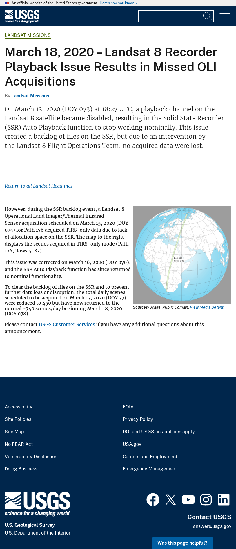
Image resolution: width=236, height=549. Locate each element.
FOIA (128, 407)
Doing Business (21, 469)
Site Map (14, 432)
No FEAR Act (19, 444)
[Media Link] (182, 255)
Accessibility (18, 407)
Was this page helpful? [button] (182, 543)
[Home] (22, 21)
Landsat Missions (28, 35)
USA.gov (132, 444)
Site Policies (18, 419)
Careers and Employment (150, 456)
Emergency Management (150, 469)
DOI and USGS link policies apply (159, 432)
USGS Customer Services (67, 324)
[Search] (208, 16)
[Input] (176, 16)
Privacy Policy (138, 419)
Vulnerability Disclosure (30, 456)
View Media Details (207, 307)
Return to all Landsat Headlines (38, 186)
